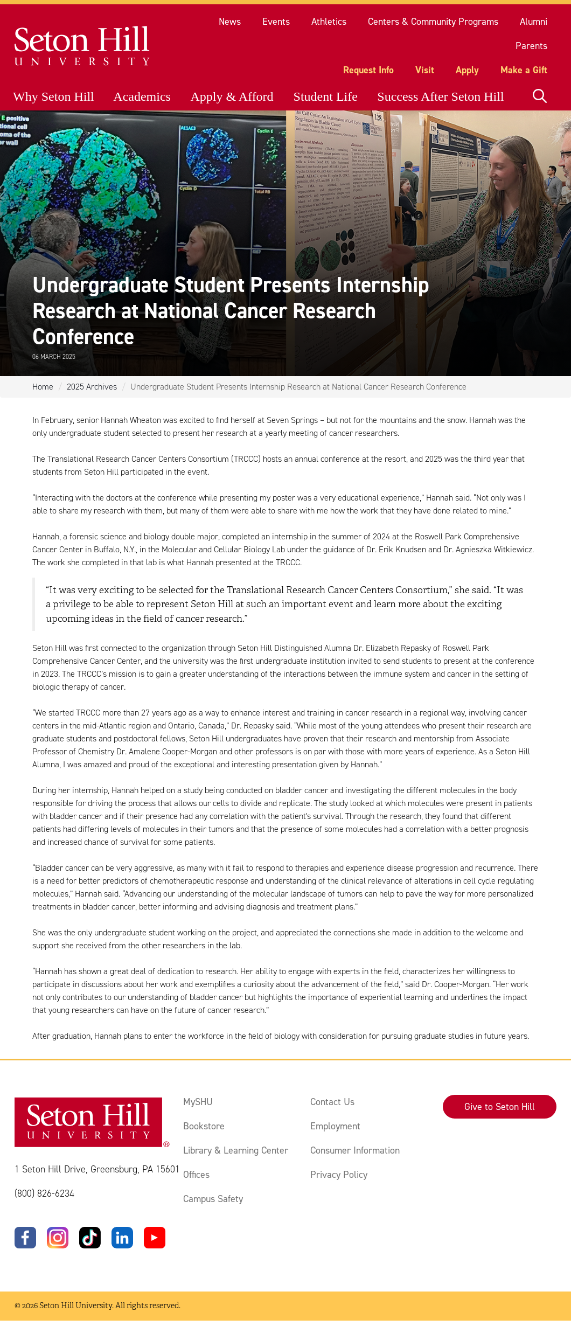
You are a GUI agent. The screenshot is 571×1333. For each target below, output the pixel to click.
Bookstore (204, 1126)
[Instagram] (57, 1237)
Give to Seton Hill (499, 1106)
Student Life (326, 96)
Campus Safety (213, 1198)
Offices (196, 1174)
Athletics (328, 21)
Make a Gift (523, 70)
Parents (531, 45)
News (230, 21)
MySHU (198, 1101)
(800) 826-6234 (44, 1193)
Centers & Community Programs (433, 21)
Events (276, 21)
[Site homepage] (83, 46)
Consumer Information (355, 1150)
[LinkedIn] (122, 1237)
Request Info (368, 70)
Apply (467, 70)
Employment (335, 1126)
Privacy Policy (338, 1174)
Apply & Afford (231, 96)
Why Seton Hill (53, 96)
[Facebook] (25, 1237)
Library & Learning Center (235, 1150)
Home (42, 386)
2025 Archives (92, 386)
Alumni (533, 21)
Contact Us (332, 1101)
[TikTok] (90, 1237)
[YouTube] (154, 1237)
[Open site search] (540, 96)
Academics (142, 96)
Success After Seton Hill (440, 96)
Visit (424, 70)
